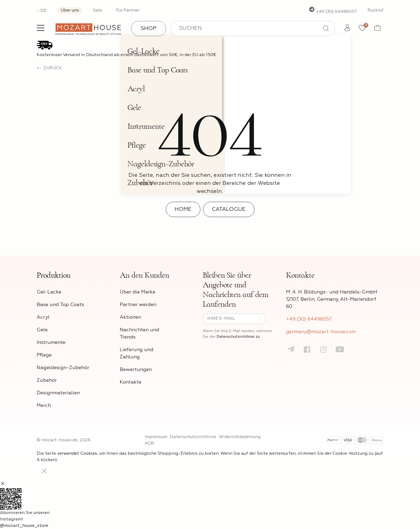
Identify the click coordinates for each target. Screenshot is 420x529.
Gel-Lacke (49, 292)
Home (183, 209)
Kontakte (130, 382)
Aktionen (130, 317)
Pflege (44, 355)
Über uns (70, 10)
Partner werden (138, 304)
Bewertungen (136, 369)
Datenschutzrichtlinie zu (238, 337)
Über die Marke (137, 292)
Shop (148, 28)
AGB (149, 443)
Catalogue (229, 209)
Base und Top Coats (60, 304)
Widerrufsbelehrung (240, 437)
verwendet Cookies (77, 453)
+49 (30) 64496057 (333, 12)
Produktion (54, 275)
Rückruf (376, 10)
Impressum (156, 437)
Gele (42, 330)
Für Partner (128, 10)
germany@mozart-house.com (321, 331)
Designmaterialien (58, 393)
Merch (44, 405)
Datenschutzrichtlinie (193, 437)
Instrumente (51, 342)
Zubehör (47, 380)
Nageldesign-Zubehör (63, 367)
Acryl (43, 317)
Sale (97, 10)
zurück (49, 68)
